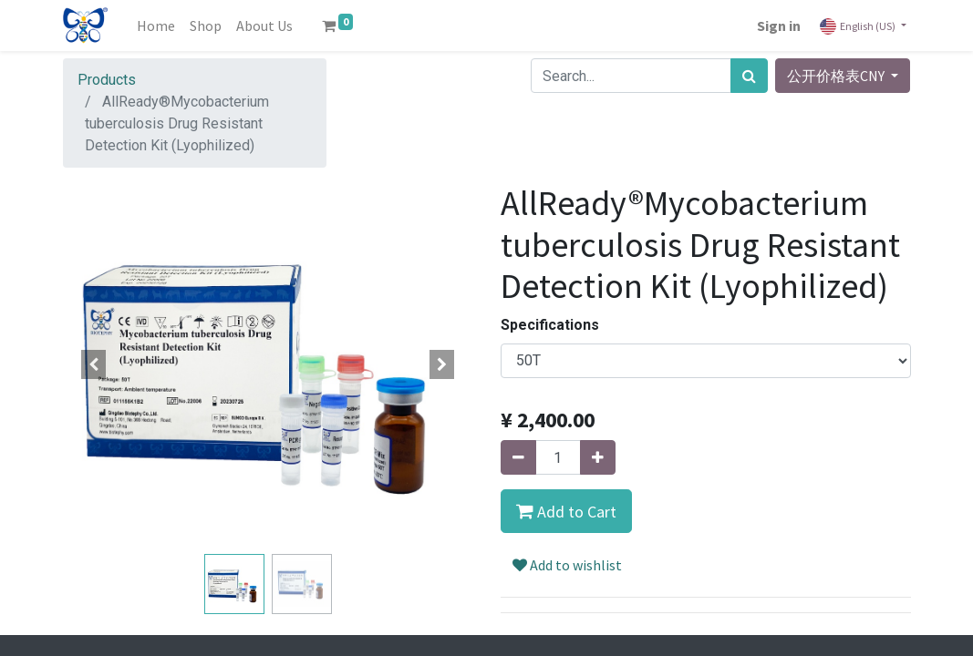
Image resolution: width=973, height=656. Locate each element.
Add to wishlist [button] (567, 565)
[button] (94, 364)
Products (107, 79)
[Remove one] (518, 457)
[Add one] (598, 457)
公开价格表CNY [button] (837, 76)
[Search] (749, 75)
